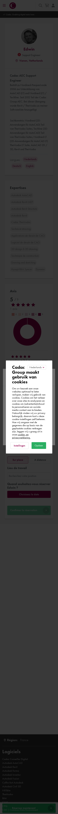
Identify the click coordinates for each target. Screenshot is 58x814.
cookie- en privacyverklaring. (21, 436)
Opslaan (39, 445)
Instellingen (19, 445)
